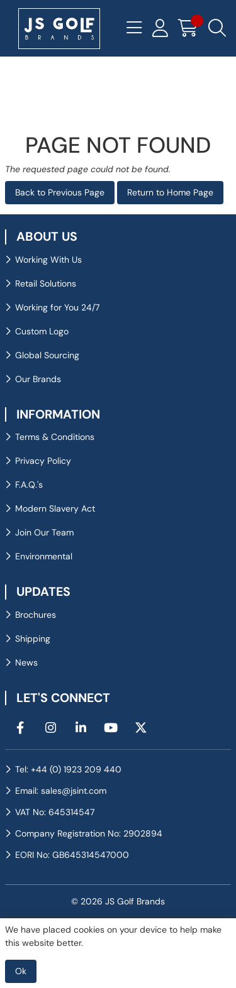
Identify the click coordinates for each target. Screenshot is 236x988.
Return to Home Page (170, 192)
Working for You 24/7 (57, 307)
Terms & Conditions (54, 436)
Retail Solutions (45, 283)
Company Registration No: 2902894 (88, 833)
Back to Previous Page (59, 192)
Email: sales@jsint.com (60, 790)
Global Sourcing (47, 355)
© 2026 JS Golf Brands (118, 901)
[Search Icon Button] (217, 28)
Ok (20, 971)
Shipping (32, 638)
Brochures (35, 614)
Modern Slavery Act (55, 508)
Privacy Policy (43, 460)
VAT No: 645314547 (54, 812)
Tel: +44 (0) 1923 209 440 (68, 769)
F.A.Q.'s (29, 484)
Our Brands (38, 379)
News (26, 662)
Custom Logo (42, 331)
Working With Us (48, 259)
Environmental (43, 556)
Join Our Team (44, 532)
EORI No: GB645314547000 (72, 854)
